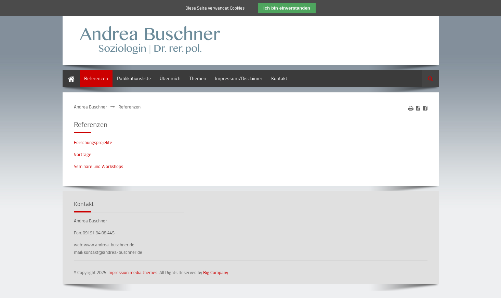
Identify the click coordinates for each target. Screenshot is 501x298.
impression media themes (132, 272)
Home (69, 73)
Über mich (170, 78)
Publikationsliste (134, 78)
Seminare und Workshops (98, 166)
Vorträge (82, 154)
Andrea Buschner (90, 107)
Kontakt (279, 78)
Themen (197, 78)
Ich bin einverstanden (286, 8)
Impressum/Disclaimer (238, 78)
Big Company (215, 272)
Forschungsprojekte (93, 142)
